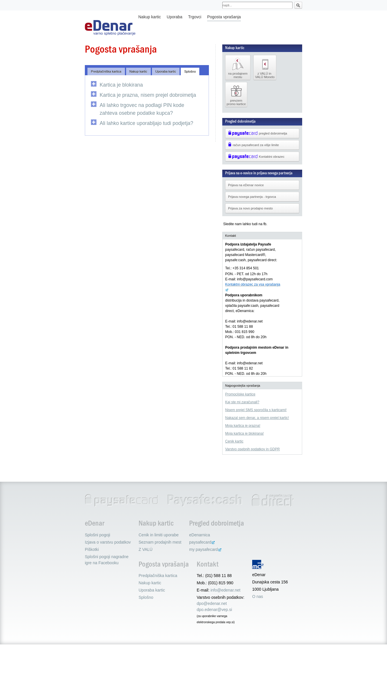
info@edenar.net (225, 590)
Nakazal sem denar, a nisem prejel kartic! (257, 418)
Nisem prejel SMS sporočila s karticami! (255, 410)
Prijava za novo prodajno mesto (250, 208)
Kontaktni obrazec (256, 156)
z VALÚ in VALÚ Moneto (265, 68)
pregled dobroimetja (257, 133)
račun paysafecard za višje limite (253, 145)
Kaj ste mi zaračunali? (242, 402)
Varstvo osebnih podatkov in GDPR (252, 449)
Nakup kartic (149, 17)
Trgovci (194, 17)
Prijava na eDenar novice (246, 185)
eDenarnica (199, 535)
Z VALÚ (146, 549)
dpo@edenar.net (212, 603)
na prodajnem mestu (238, 68)
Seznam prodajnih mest (160, 542)
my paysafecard (203, 549)
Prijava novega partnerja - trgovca (252, 196)
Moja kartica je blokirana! (244, 433)
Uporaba (174, 17)
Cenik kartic (234, 441)
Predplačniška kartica (106, 71)
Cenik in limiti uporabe (159, 535)
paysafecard (200, 542)
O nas (257, 596)
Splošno (190, 71)
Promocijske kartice (240, 394)
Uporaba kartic (165, 71)
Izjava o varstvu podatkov (108, 542)
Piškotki (92, 549)
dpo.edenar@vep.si (214, 609)
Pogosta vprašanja (224, 17)
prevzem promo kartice (236, 95)
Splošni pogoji (97, 535)
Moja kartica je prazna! (242, 426)
